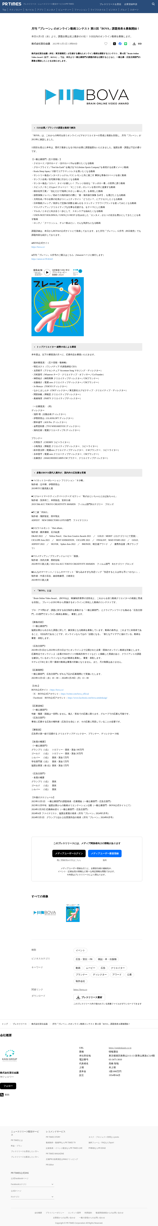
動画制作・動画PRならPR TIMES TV (61, 1142)
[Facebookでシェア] (120, 43)
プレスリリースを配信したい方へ (25, 1157)
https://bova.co (80, 989)
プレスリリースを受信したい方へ (25, 1151)
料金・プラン (16, 1145)
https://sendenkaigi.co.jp (120, 1048)
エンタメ (51, 9)
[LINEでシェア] (125, 43)
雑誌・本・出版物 (107, 959)
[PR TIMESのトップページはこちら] (38, 4)
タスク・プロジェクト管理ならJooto (104, 1137)
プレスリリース (20, 1024)
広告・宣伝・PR (84, 959)
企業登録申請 (130, 4)
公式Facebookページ (20, 1178)
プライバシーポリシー (55, 1212)
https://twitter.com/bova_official (75, 694)
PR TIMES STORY (53, 1137)
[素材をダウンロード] (134, 43)
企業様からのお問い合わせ (64, 1217)
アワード (117, 974)
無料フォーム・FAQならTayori (101, 1142)
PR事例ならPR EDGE (97, 1148)
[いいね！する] (105, 43)
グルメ (123, 9)
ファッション (80, 9)
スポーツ (134, 9)
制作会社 (80, 981)
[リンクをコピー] (139, 43)
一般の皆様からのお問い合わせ (92, 1217)
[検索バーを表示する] (153, 4)
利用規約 (88, 1212)
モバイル (29, 9)
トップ (5, 1024)
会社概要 (38, 1212)
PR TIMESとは (17, 1140)
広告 (103, 968)
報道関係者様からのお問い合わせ (109, 1212)
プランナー (81, 974)
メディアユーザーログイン (69, 853)
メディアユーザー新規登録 (105, 853)
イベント (80, 950)
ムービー (90, 968)
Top (4, 9)
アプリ (40, 9)
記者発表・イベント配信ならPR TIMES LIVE (64, 1148)
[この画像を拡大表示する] (44, 913)
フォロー (8, 1086)
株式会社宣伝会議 (39, 1024)
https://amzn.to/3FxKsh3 (42, 259)
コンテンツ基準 (74, 1212)
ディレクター (100, 974)
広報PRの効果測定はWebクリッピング (62, 1159)
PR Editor (50, 1164)
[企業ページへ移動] (9, 1056)
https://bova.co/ (38, 247)
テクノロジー (15, 9)
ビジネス (113, 9)
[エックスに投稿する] (114, 43)
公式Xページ (16, 1191)
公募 (129, 974)
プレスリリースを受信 (110, 4)
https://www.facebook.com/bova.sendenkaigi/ (87, 698)
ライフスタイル (98, 9)
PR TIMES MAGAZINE (55, 1153)
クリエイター (118, 968)
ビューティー (64, 9)
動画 (78, 968)
